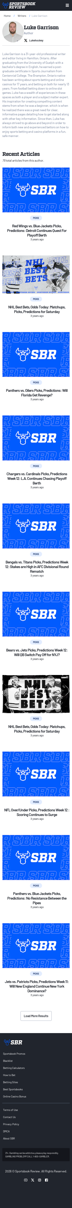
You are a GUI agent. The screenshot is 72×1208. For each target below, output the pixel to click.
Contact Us (9, 1117)
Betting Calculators (14, 1067)
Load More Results (36, 1016)
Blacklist (8, 1060)
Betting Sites (10, 1082)
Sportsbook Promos (14, 1053)
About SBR (9, 1138)
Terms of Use (10, 1109)
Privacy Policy (11, 1124)
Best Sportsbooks (13, 1089)
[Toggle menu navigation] (67, 5)
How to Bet (9, 1075)
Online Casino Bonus (14, 1096)
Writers (22, 15)
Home (7, 15)
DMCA (6, 1131)
